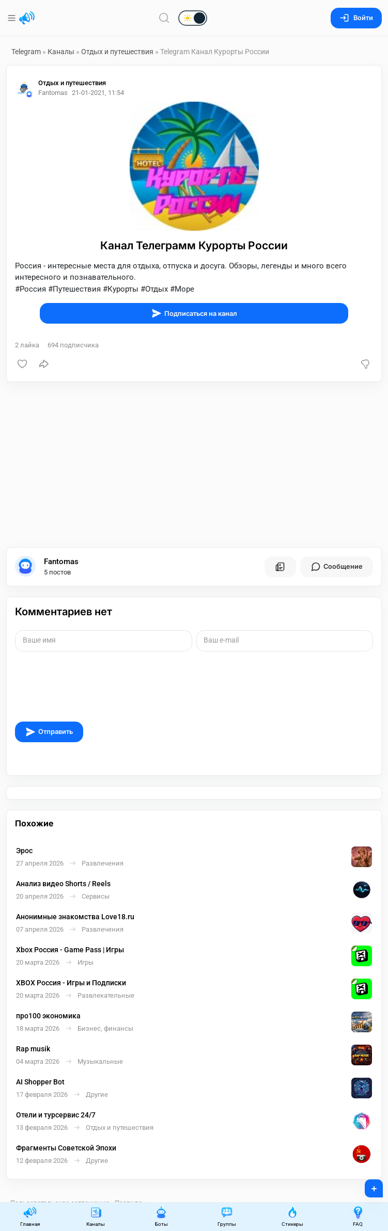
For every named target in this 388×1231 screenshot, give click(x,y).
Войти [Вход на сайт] (356, 18)
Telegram (26, 51)
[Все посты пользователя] (280, 566)
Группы (226, 1216)
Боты (161, 1216)
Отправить (49, 732)
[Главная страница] (27, 18)
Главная (30, 1216)
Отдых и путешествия (118, 51)
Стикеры (292, 1216)
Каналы (61, 51)
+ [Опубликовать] (367, 1185)
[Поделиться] (44, 364)
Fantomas (61, 561)
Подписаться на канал (194, 313)
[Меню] (12, 18)
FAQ (358, 1216)
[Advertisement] (194, 464)
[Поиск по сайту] (164, 18)
